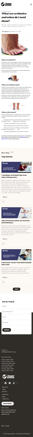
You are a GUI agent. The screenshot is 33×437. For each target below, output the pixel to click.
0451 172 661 (5, 425)
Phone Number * (7, 311)
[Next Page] (16, 289)
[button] (31, 4)
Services (4, 392)
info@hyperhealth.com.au (8, 351)
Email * (4, 316)
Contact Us (5, 399)
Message (5, 321)
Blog (3, 397)
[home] (6, 4)
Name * (4, 305)
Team (3, 390)
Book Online (7, 406)
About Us (5, 388)
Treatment (5, 395)
